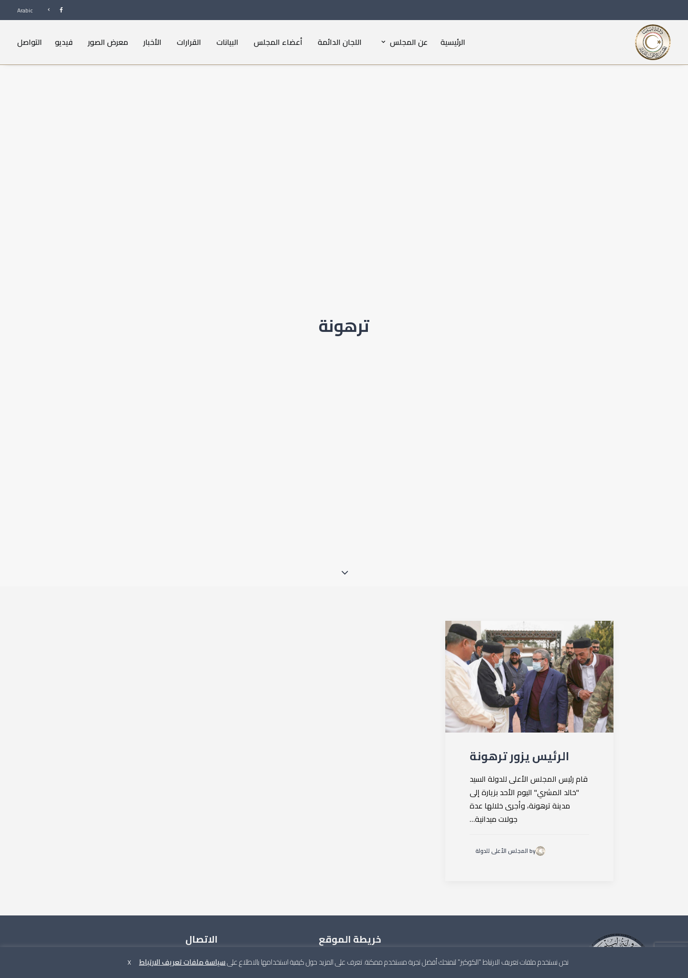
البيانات (227, 42)
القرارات (189, 42)
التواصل (29, 42)
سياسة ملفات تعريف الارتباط (182, 962)
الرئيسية (453, 42)
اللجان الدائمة (340, 42)
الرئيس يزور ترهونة (519, 675)
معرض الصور (108, 42)
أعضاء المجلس (278, 42)
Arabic (25, 10)
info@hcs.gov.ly (139, 910)
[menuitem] (51, 10)
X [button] (129, 962)
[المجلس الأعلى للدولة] (653, 42)
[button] (529, 596)
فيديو (64, 42)
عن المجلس (402, 42)
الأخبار (152, 42)
